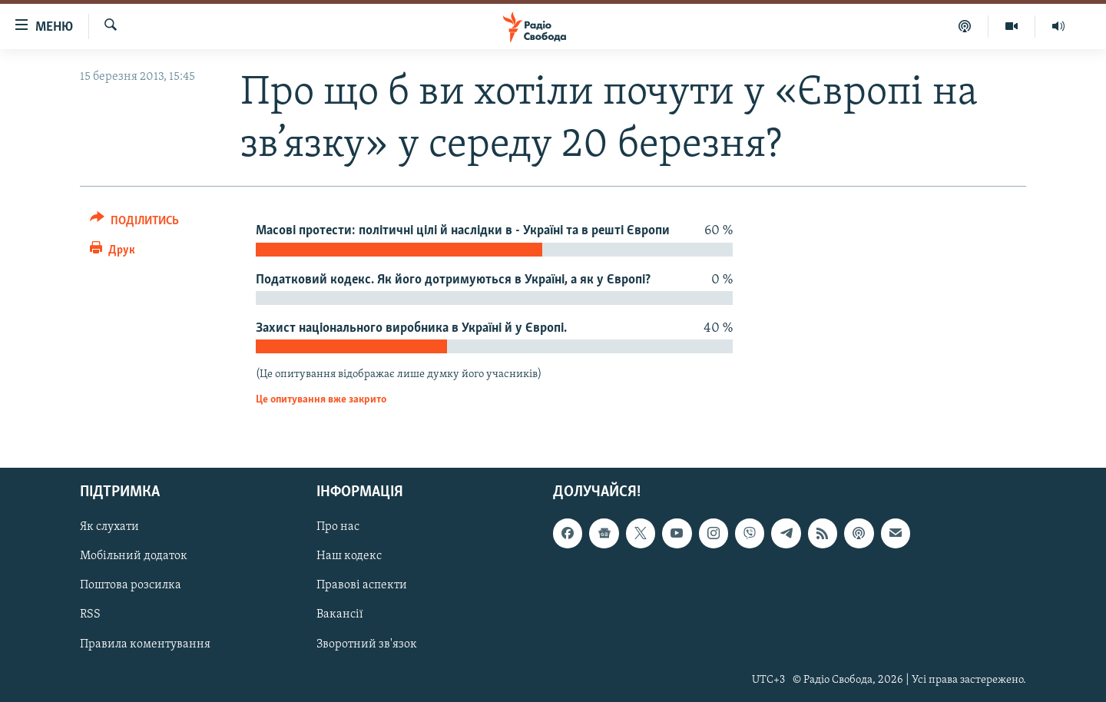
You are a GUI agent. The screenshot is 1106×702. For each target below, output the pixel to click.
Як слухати (109, 528)
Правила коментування (145, 644)
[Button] (134, 223)
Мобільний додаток (133, 557)
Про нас (337, 528)
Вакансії (339, 615)
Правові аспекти (361, 586)
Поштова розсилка (130, 586)
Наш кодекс (349, 557)
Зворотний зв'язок (366, 644)
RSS (90, 615)
